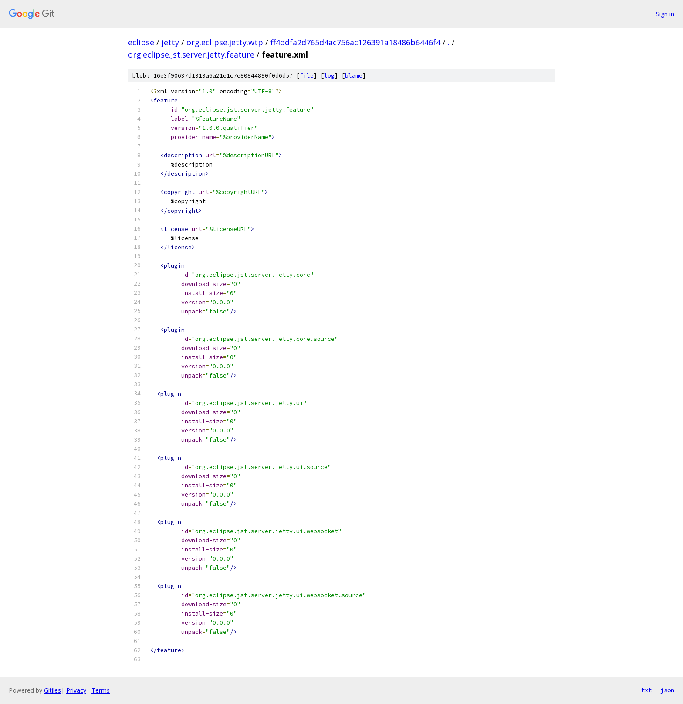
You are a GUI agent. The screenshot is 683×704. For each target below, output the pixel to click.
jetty (170, 42)
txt (646, 690)
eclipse (141, 42)
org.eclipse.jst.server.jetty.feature (191, 54)
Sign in (665, 14)
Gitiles (52, 690)
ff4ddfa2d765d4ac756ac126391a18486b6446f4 (355, 42)
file (307, 75)
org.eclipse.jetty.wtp (224, 42)
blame (353, 75)
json (667, 690)
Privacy (76, 690)
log (329, 75)
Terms (100, 690)
